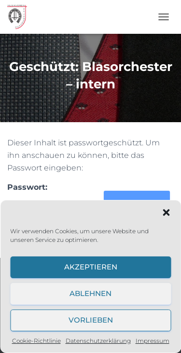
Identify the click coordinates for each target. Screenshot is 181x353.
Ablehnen (90, 293)
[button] (166, 212)
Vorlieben (91, 320)
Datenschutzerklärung (98, 340)
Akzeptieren (90, 266)
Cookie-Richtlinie (36, 340)
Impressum (152, 340)
